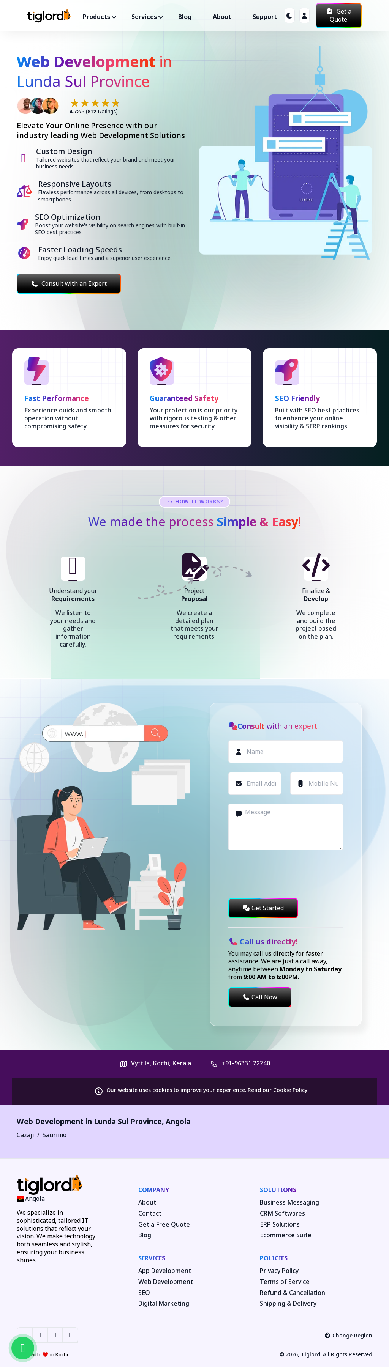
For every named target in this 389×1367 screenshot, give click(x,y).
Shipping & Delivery (288, 1303)
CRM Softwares (282, 1214)
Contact (149, 1214)
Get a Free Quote (164, 1225)
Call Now (259, 997)
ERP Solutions (280, 1225)
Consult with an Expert (69, 283)
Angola (178, 1121)
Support (265, 17)
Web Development (165, 1282)
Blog (184, 17)
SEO (144, 1293)
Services (151, 1258)
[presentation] (286, 874)
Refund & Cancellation (292, 1293)
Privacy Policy (279, 1271)
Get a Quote (338, 15)
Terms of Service (285, 1282)
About (222, 17)
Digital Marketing (163, 1303)
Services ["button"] (144, 17)
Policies (274, 1258)
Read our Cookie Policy (277, 1089)
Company (153, 1190)
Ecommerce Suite (286, 1235)
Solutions (278, 1190)
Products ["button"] (96, 17)
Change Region (348, 1335)
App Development (164, 1271)
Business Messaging (289, 1203)
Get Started (263, 908)
